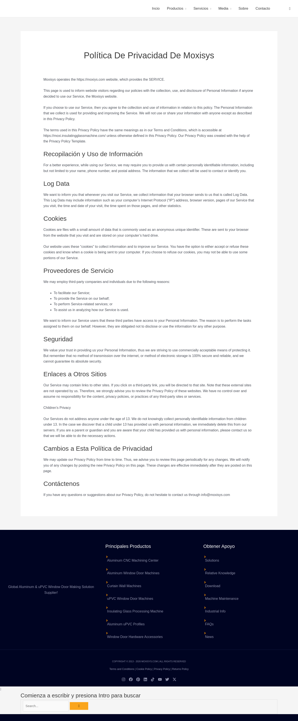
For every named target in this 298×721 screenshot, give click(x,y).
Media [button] (223, 8)
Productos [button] (175, 8)
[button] (290, 8)
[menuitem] (279, 8)
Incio (156, 8)
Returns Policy (180, 669)
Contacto (262, 8)
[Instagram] (123, 679)
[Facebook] (131, 679)
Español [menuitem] (160, 719)
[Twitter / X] (174, 679)
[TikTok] (153, 679)
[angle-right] (148, 571)
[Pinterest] (138, 679)
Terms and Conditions (121, 669)
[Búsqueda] (81, 706)
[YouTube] (160, 679)
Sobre (243, 8)
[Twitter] (167, 679)
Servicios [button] (201, 8)
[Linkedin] (145, 679)
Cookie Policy (144, 669)
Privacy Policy (162, 669)
